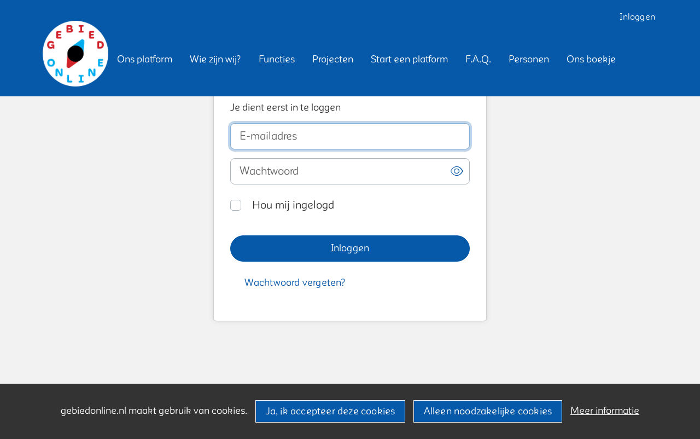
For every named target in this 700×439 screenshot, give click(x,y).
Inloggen (637, 16)
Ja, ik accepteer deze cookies (330, 411)
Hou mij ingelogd (293, 205)
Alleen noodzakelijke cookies (488, 411)
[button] (144, 59)
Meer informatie (604, 411)
